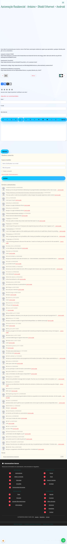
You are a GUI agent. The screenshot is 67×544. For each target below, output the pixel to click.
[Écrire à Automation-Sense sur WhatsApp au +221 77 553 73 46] (63, 540)
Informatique (18, 505)
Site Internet (4, 112)
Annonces (51, 505)
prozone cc (10, 234)
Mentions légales (18, 524)
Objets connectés (18, 476)
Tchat (51, 476)
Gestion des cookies (48, 524)
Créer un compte (5, 174)
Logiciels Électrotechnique (18, 501)
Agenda (51, 494)
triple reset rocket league (13, 351)
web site (9, 223)
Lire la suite (61, 190)
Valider (5, 178)
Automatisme (18, 473)
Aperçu (62, 119)
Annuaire (18, 498)
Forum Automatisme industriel (33, 457)
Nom (2, 99)
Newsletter (51, 508)
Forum (51, 473)
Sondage (51, 484)
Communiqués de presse (18, 487)
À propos (51, 498)
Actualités (18, 484)
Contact (51, 512)
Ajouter (4, 151)
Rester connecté (7, 171)
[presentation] (12, 145)
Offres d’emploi (51, 501)
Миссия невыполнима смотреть (15, 213)
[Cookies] (3, 541)
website (9, 218)
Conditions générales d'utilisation (32, 524)
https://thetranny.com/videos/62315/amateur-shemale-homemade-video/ (25, 192)
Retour (33, 75)
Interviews (18, 480)
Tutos (18, 494)
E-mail (2, 105)
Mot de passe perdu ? (13, 174)
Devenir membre (51, 480)
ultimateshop (10, 229)
